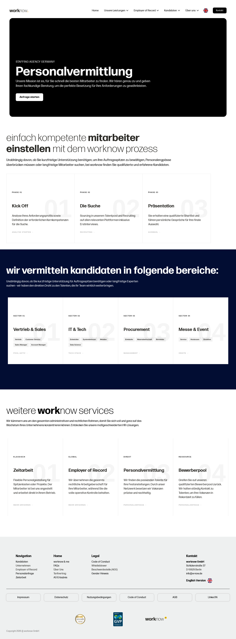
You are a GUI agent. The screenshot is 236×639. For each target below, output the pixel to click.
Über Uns (58, 569)
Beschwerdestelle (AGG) (105, 569)
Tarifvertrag (60, 573)
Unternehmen (23, 565)
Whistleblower (99, 565)
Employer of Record (26, 569)
